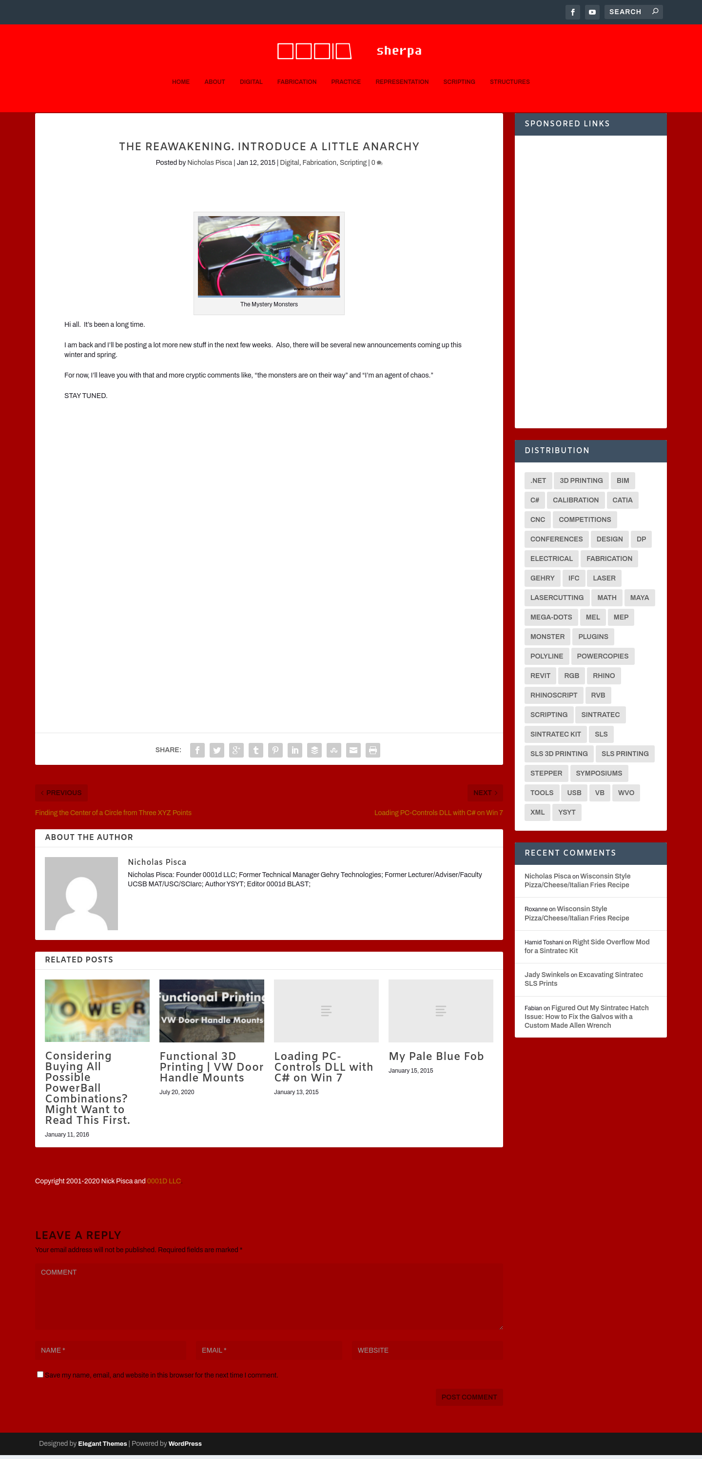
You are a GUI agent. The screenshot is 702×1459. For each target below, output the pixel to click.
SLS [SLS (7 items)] (601, 738)
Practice (346, 67)
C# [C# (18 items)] (534, 504)
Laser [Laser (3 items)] (604, 582)
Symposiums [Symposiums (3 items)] (599, 777)
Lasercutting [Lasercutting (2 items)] (557, 601)
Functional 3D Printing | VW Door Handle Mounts (211, 1072)
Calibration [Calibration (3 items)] (576, 504)
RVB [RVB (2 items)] (598, 699)
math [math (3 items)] (606, 601)
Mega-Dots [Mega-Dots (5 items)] (551, 621)
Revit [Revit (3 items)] (540, 679)
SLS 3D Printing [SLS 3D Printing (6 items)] (559, 757)
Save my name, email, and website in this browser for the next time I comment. (161, 1379)
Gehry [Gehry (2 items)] (542, 582)
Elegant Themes (102, 1447)
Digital (251, 67)
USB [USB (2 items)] (574, 796)
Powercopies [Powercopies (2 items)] (603, 660)
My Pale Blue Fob (436, 1061)
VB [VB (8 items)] (599, 796)
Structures (510, 67)
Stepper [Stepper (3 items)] (546, 777)
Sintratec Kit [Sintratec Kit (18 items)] (555, 738)
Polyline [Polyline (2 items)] (547, 660)
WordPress (185, 1447)
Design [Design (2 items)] (610, 543)
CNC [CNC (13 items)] (537, 523)
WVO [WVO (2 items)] (626, 796)
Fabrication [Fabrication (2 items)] (609, 562)
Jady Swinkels (547, 978)
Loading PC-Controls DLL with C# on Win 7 (323, 1072)
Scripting (460, 67)
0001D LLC (164, 1185)
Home (181, 67)
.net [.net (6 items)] (538, 484)
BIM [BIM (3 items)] (623, 484)
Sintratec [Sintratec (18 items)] (600, 718)
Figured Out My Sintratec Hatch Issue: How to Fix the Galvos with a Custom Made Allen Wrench (587, 1020)
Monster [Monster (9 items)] (547, 640)
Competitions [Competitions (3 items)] (585, 523)
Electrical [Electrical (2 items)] (551, 562)
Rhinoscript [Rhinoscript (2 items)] (554, 699)
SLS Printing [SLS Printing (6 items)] (625, 757)
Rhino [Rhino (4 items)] (604, 679)
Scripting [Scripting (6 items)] (549, 718)
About (214, 67)
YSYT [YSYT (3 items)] (567, 816)
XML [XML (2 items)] (537, 816)
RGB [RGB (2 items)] (571, 679)
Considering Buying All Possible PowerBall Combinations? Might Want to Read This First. (87, 1093)
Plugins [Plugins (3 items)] (593, 640)
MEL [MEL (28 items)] (593, 621)
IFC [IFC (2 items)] (574, 582)
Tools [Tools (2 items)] (542, 796)
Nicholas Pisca (209, 166)
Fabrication (297, 67)
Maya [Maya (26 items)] (639, 601)
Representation (402, 67)
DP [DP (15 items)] (641, 543)
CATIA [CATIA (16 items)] (623, 504)
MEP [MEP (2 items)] (621, 621)
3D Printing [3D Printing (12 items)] (581, 484)
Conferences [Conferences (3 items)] (556, 543)
